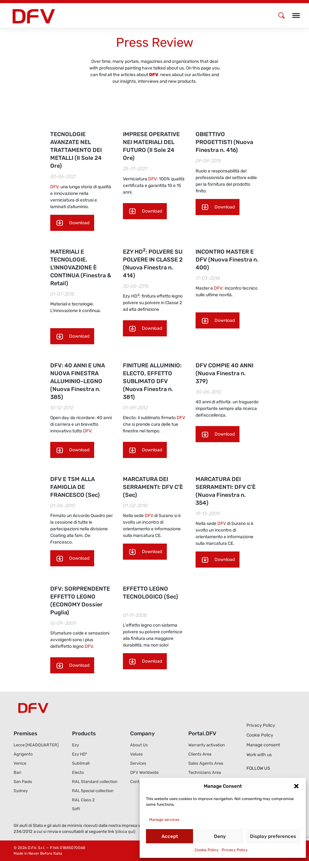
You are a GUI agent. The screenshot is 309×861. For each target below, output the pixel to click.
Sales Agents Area (205, 763)
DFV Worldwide (144, 772)
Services (138, 763)
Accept (169, 836)
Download (79, 223)
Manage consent (263, 745)
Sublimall (80, 763)
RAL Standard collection (95, 781)
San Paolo (23, 781)
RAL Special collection (92, 790)
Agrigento (23, 754)
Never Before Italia (45, 853)
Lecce (36, 745)
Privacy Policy (235, 850)
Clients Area (199, 754)
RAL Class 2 (83, 800)
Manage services (164, 819)
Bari (17, 772)
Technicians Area (204, 772)
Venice (20, 763)
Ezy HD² (79, 754)
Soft (76, 808)
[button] (296, 786)
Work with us (259, 754)
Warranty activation (206, 745)
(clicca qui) (125, 831)
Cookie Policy (207, 850)
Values (136, 754)
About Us (139, 745)
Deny (220, 836)
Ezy (75, 745)
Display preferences (273, 836)
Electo (78, 772)
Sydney (21, 790)
